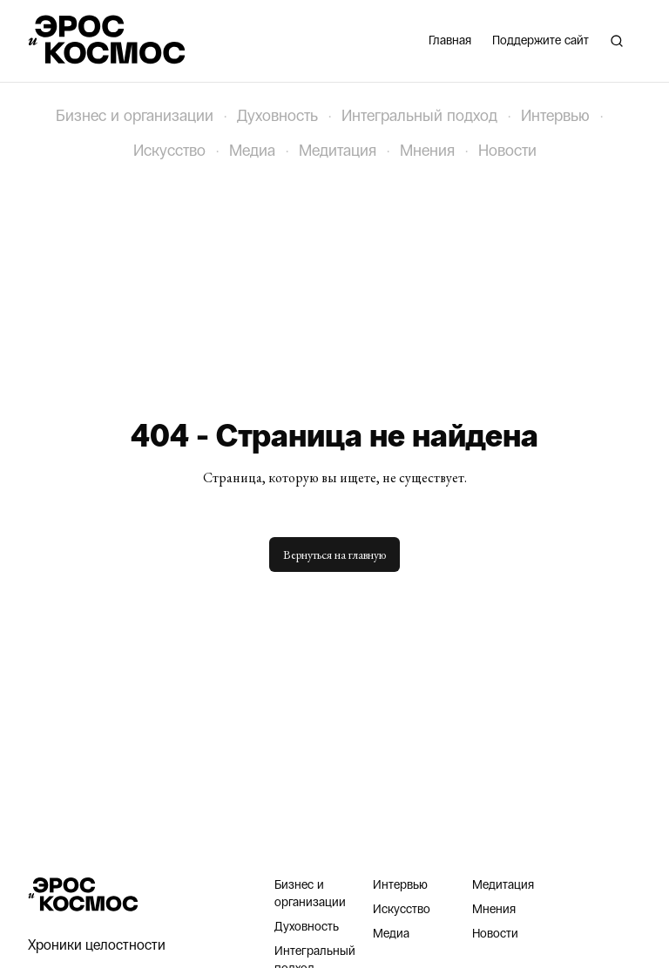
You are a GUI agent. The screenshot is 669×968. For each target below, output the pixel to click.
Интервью (555, 115)
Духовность (277, 115)
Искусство (169, 150)
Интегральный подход (419, 115)
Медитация (337, 150)
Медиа (252, 150)
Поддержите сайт (540, 40)
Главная (450, 40)
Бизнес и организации (134, 115)
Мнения (427, 150)
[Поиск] (616, 41)
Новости (507, 150)
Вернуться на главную (334, 554)
